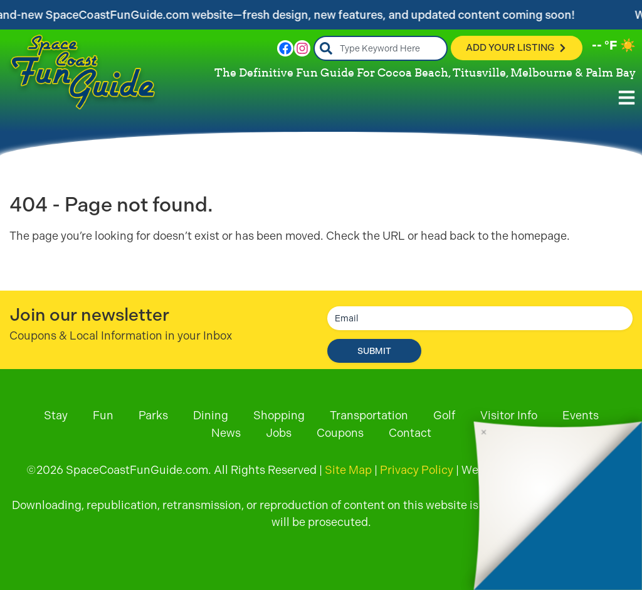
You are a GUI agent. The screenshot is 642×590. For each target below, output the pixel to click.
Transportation (369, 415)
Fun (103, 415)
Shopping (279, 415)
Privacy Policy (416, 469)
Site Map (348, 469)
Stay (56, 415)
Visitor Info (508, 415)
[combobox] (380, 48)
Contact (410, 432)
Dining (210, 415)
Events (580, 415)
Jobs (279, 432)
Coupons (340, 432)
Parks (153, 415)
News (226, 432)
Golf (444, 415)
